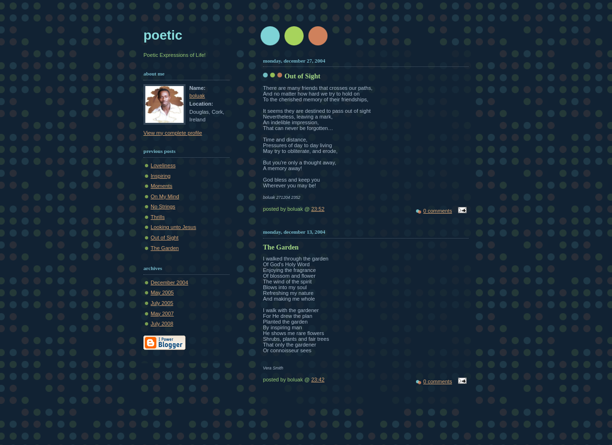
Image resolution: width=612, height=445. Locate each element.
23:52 (318, 209)
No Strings (163, 206)
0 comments (437, 211)
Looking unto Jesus (173, 227)
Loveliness (163, 165)
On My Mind (165, 196)
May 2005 (162, 292)
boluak (197, 95)
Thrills (157, 217)
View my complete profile (172, 133)
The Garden (165, 248)
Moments (161, 186)
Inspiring (161, 176)
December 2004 (169, 282)
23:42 (318, 379)
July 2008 (162, 323)
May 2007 (162, 313)
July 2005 (162, 303)
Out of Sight (164, 237)
